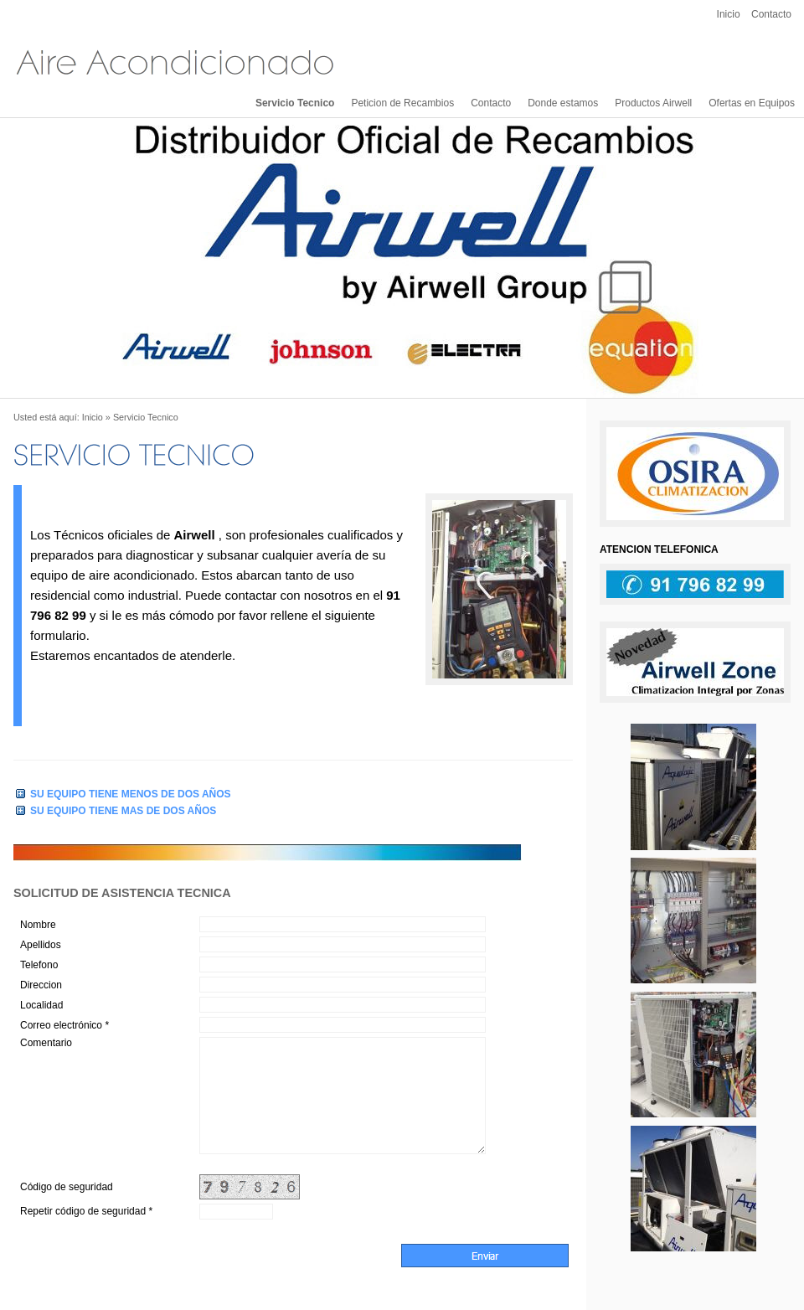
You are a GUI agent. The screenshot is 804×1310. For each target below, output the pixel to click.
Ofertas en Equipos (752, 103)
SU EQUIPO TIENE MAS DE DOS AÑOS (123, 811)
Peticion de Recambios (402, 103)
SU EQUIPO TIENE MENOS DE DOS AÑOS (130, 794)
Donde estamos (563, 103)
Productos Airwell (653, 103)
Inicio (728, 14)
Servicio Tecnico (294, 103)
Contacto (771, 14)
